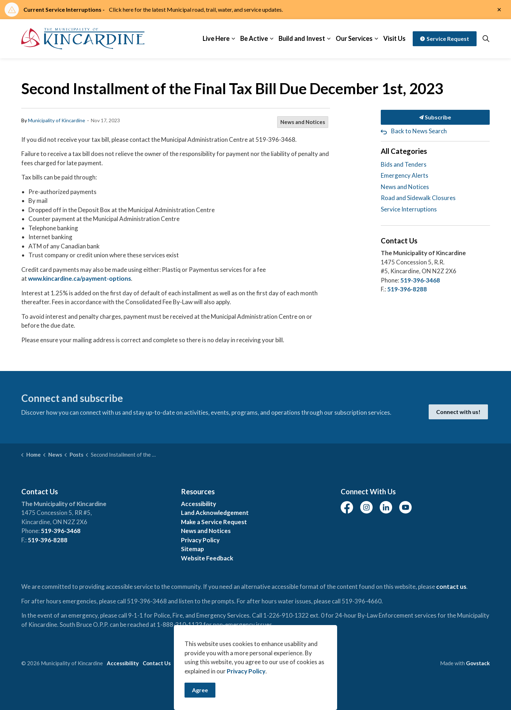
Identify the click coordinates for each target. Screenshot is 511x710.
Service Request (444, 39)
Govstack (478, 663)
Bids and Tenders (404, 164)
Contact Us (157, 663)
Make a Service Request (214, 522)
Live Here (216, 38)
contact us (451, 586)
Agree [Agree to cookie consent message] (200, 690)
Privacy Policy (200, 540)
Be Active (254, 38)
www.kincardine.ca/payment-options (79, 278)
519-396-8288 (407, 289)
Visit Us (394, 38)
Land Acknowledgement (215, 512)
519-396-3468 (420, 280)
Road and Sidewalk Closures (418, 197)
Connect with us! (458, 412)
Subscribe (435, 117)
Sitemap (192, 549)
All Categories (404, 151)
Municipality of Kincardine (56, 120)
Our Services (354, 38)
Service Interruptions (409, 209)
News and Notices (302, 122)
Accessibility (198, 503)
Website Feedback (207, 558)
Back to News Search (419, 131)
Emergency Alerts (404, 175)
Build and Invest (302, 38)
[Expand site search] (486, 39)
